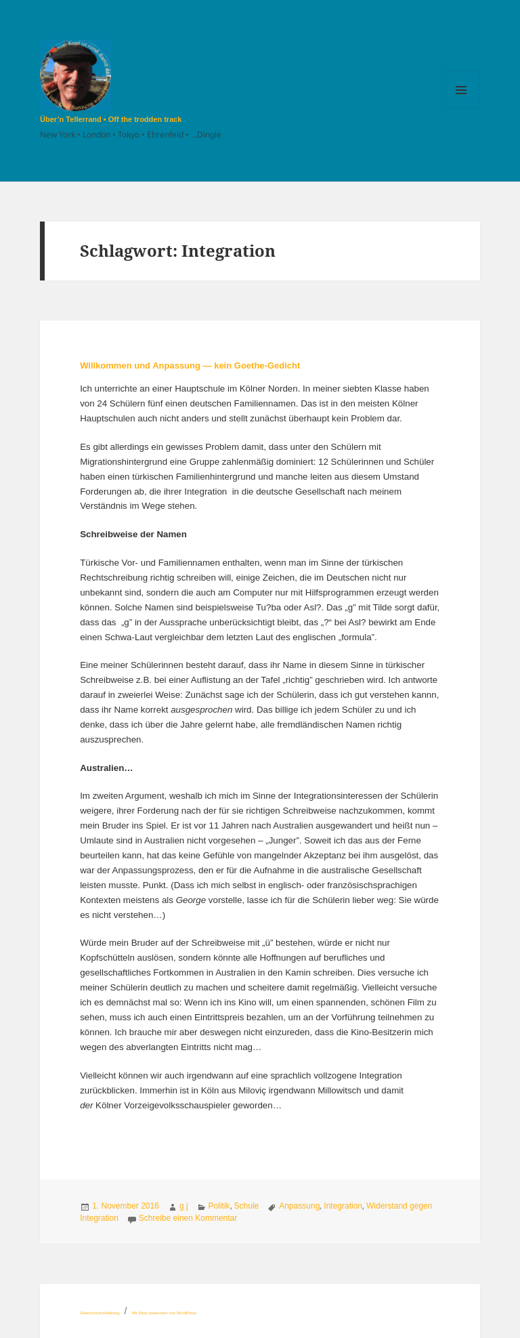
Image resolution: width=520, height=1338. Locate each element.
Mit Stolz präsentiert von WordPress (164, 1313)
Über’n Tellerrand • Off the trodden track (110, 119)
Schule (246, 1206)
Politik (219, 1206)
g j (183, 1206)
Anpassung (299, 1206)
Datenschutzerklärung (99, 1313)
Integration (343, 1206)
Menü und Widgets (461, 108)
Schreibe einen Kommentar (188, 1218)
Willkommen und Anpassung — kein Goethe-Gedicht (190, 365)
